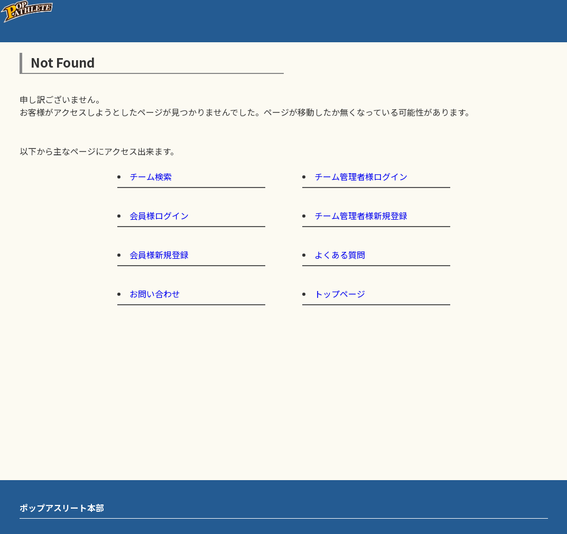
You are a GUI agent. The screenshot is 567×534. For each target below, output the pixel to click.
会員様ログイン (159, 215)
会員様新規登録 (159, 254)
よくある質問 (339, 254)
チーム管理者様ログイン (360, 176)
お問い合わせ (154, 293)
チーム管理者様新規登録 (360, 215)
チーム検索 (150, 176)
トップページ (339, 293)
